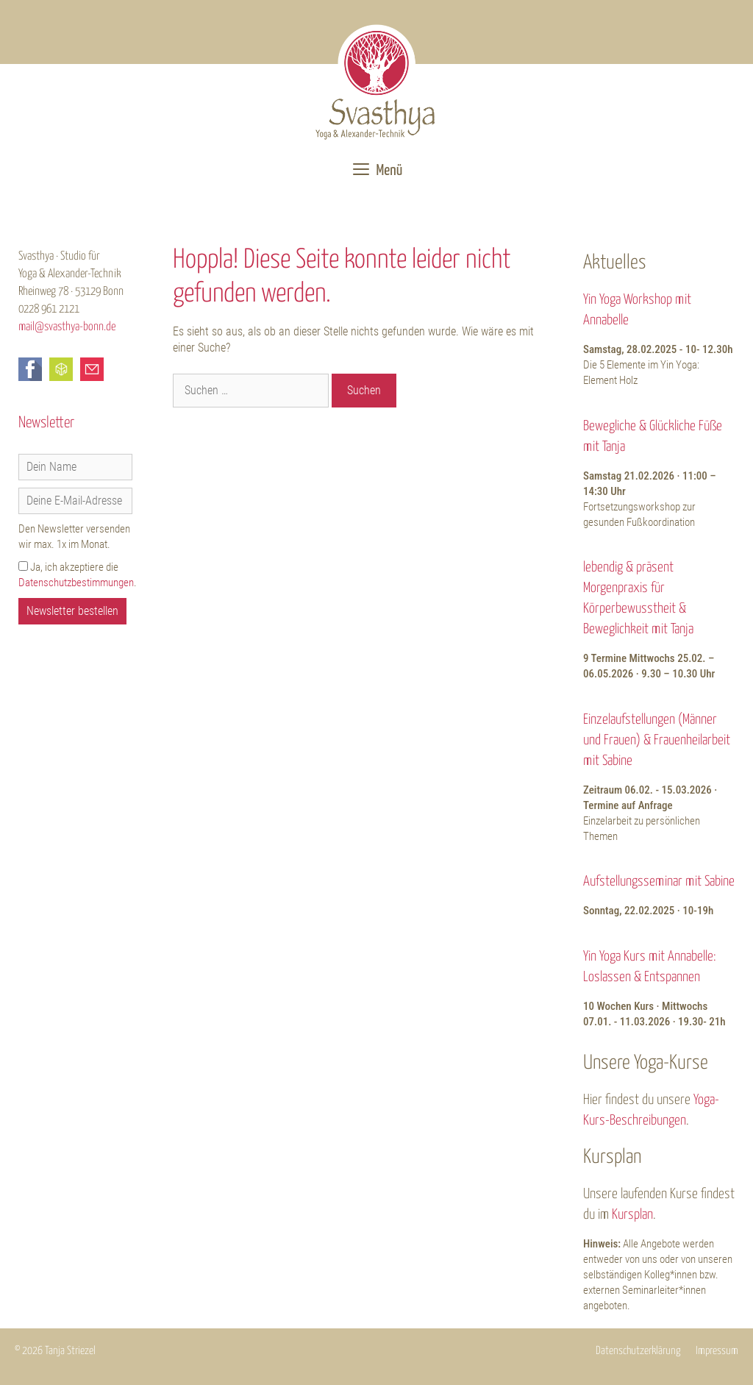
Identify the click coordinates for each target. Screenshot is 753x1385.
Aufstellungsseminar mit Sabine (659, 882)
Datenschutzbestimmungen (76, 582)
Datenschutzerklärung (638, 1350)
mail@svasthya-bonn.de (66, 326)
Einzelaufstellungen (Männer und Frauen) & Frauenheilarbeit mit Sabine (656, 740)
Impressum (717, 1350)
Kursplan (632, 1215)
